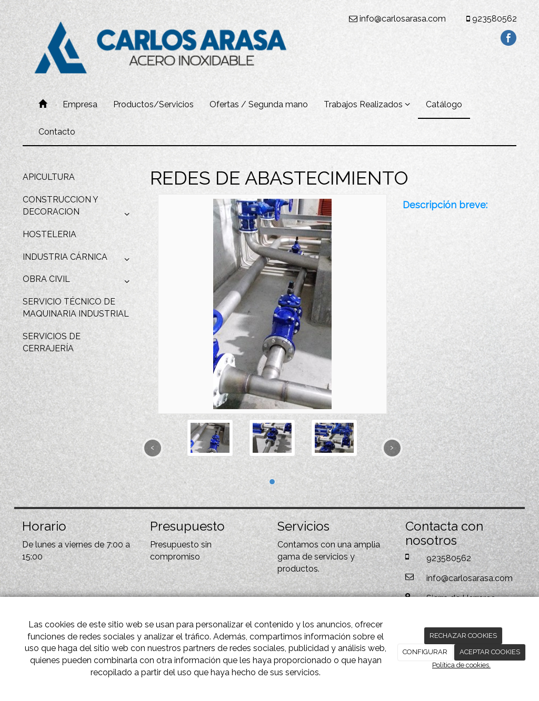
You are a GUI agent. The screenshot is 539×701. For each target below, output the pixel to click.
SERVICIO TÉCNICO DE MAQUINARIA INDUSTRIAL (76, 308)
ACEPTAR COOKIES (490, 652)
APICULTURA (49, 177)
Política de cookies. (461, 665)
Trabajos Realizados (367, 104)
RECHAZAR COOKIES (463, 635)
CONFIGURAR (425, 652)
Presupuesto (174, 545)
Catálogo (444, 104)
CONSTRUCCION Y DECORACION (78, 209)
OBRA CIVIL (78, 281)
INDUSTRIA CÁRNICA (78, 259)
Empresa (80, 104)
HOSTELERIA (49, 234)
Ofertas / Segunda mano (258, 104)
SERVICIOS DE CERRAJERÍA (52, 342)
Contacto (56, 132)
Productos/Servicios (153, 104)
